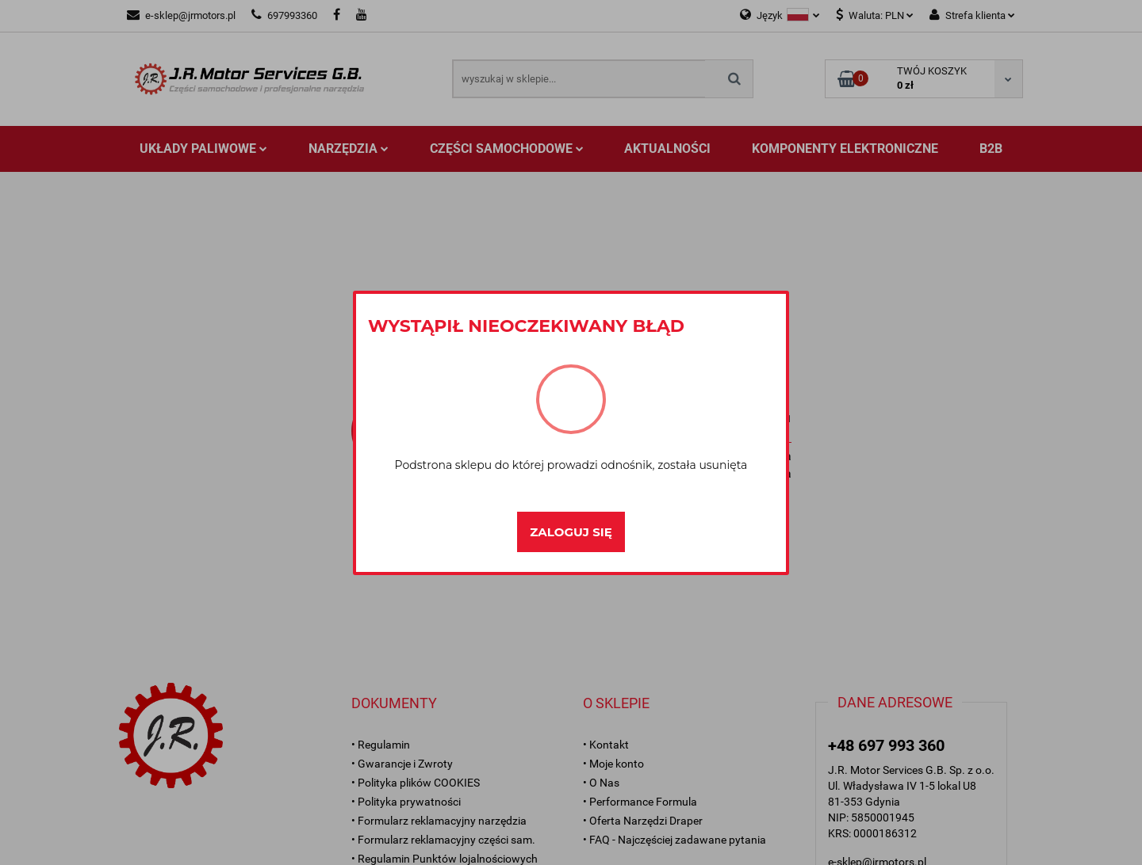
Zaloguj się (570, 531)
